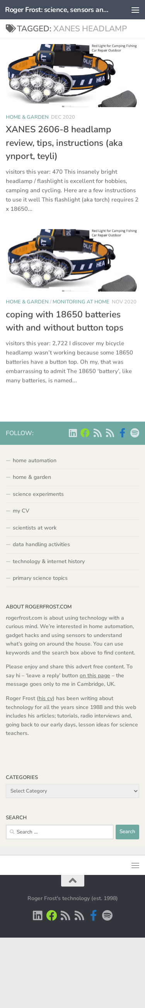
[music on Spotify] (134, 432)
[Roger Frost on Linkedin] (72, 432)
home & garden (27, 117)
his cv (46, 698)
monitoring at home (81, 305)
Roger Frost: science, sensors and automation (57, 9)
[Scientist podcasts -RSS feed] (97, 432)
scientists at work (34, 527)
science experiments (38, 494)
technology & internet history (49, 561)
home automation (34, 460)
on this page (95, 675)
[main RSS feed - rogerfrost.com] (109, 432)
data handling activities (41, 544)
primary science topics (40, 578)
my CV (21, 510)
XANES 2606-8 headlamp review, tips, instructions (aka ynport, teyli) (64, 142)
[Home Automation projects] (85, 432)
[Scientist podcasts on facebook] (122, 432)
